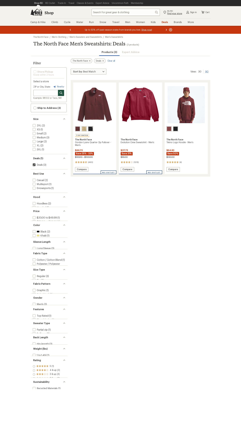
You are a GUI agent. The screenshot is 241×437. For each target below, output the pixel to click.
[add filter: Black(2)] (39, 242)
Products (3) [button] (109, 52)
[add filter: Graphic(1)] (39, 322)
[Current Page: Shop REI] (38, 3)
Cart (205, 12)
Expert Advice (130, 52)
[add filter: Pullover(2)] (39, 380)
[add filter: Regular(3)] (38, 303)
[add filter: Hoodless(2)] (39, 203)
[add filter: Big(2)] (36, 307)
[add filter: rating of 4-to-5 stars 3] (46, 431)
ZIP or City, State (41, 86)
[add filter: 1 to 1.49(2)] (39, 411)
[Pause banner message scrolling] (170, 30)
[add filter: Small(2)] (37, 133)
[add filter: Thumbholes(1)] (41, 361)
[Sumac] (169, 128)
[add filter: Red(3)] (38, 250)
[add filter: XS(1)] (36, 129)
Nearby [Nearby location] (58, 87)
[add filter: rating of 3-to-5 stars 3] (46, 435)
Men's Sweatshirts (114, 37)
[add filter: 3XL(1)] (36, 149)
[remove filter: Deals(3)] (37, 164)
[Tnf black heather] (90, 128)
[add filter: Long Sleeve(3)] (41, 265)
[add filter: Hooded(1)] (39, 207)
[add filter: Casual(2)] (38, 180)
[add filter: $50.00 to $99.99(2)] (44, 226)
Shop (49, 12)
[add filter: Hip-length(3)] (40, 396)
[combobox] (126, 12)
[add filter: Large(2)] (37, 141)
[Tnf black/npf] (175, 128)
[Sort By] (88, 71)
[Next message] (166, 30)
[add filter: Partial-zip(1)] (40, 376)
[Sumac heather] (77, 128)
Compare (82, 170)
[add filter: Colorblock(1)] (40, 326)
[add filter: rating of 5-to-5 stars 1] (46, 427)
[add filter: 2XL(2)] (36, 125)
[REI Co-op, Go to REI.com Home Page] (36, 12)
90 (206, 71)
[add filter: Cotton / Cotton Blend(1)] (47, 280)
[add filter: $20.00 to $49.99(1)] (44, 222)
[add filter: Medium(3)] (39, 137)
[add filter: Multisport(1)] (40, 184)
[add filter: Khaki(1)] (39, 246)
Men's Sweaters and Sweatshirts (86, 37)
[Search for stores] (61, 93)
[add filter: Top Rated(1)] (40, 357)
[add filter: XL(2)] (36, 145)
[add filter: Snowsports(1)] (41, 188)
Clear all (111, 60)
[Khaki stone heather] (84, 128)
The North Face (40, 37)
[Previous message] (70, 30)
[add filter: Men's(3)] (37, 342)
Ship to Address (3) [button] (47, 107)
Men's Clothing (59, 37)
